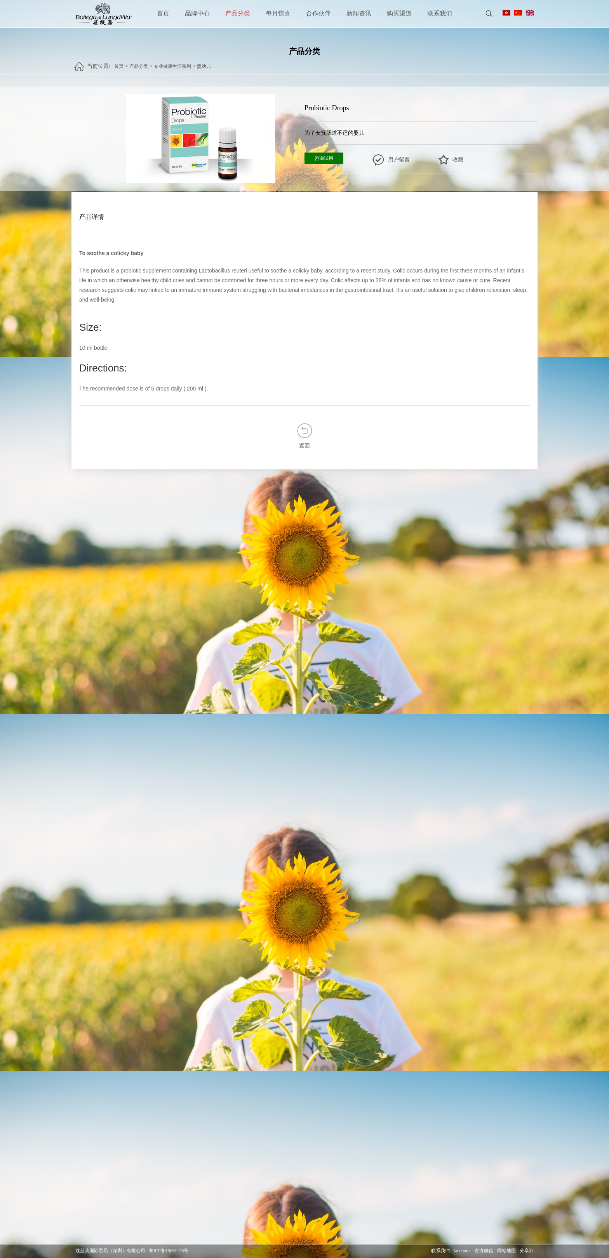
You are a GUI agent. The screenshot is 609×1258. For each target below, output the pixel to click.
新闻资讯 (358, 13)
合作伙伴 (318, 13)
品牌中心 (197, 13)
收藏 (457, 160)
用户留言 (399, 160)
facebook (462, 1250)
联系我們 (440, 1250)
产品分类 (237, 13)
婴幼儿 (204, 62)
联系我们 (439, 13)
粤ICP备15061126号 (168, 1250)
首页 (163, 13)
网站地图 (506, 1250)
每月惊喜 (278, 13)
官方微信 (484, 1250)
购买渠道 (399, 13)
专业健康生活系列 (172, 62)
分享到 (527, 1250)
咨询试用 (324, 158)
